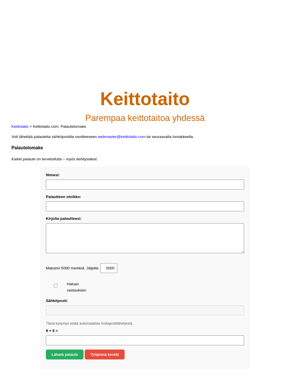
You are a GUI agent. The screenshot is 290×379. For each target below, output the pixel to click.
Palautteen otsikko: (63, 197)
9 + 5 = (52, 331)
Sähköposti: (57, 301)
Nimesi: (53, 175)
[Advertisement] (144, 49)
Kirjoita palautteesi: (64, 218)
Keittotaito (19, 126)
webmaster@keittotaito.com (122, 137)
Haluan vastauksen (66, 287)
